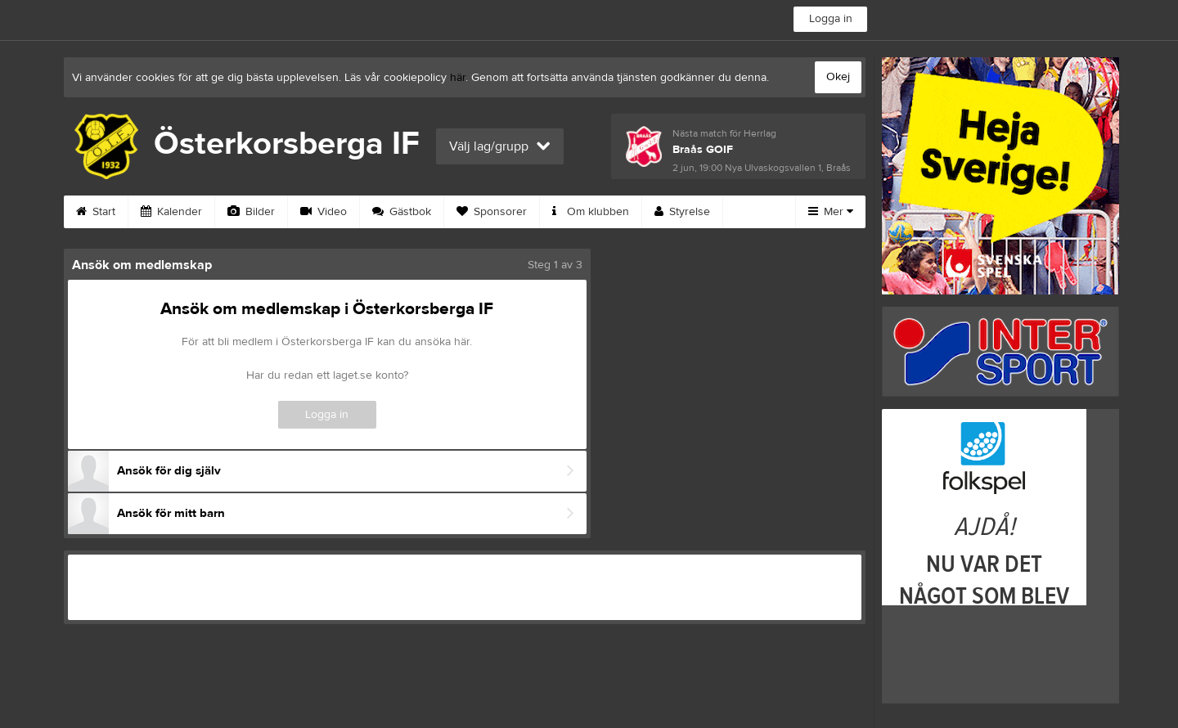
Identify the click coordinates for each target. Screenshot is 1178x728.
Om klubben (590, 211)
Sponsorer (491, 211)
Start (95, 211)
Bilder (251, 211)
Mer (830, 211)
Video (323, 211)
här (457, 77)
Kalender (171, 211)
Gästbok (401, 211)
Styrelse (682, 211)
